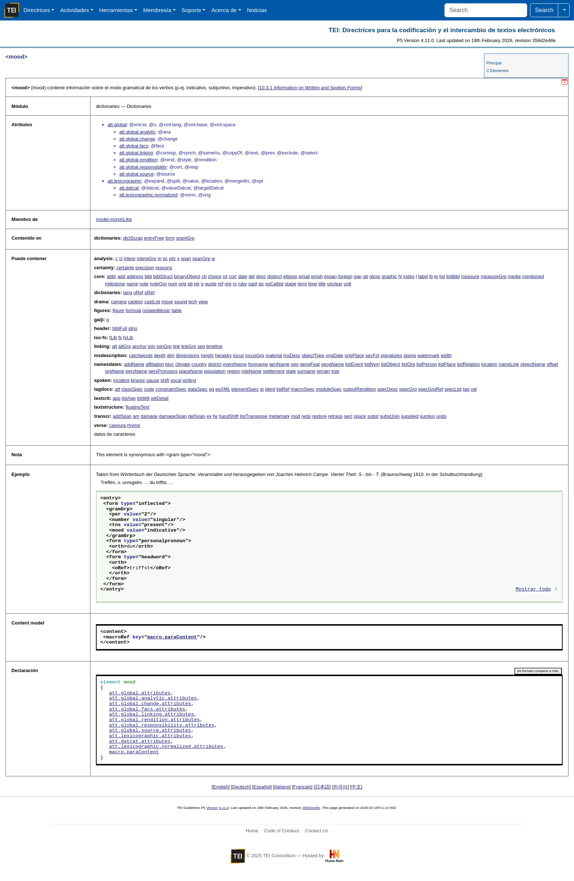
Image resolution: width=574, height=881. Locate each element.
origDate (334, 355)
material (273, 355)
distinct (274, 276)
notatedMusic (156, 310)
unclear (334, 283)
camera (119, 301)
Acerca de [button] (223, 10)
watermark (429, 355)
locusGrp (254, 355)
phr (172, 258)
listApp (128, 398)
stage (290, 283)
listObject (390, 364)
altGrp (124, 346)
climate (182, 364)
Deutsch (241, 787)
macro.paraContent (172, 637)
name (132, 283)
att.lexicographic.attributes (150, 736)
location (489, 364)
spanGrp (201, 258)
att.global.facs (133, 146)
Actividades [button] (74, 10)
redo (306, 416)
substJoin (390, 416)
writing (189, 380)
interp (129, 258)
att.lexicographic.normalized (148, 195)
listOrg (408, 364)
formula (133, 310)
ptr (197, 283)
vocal (175, 380)
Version (212, 808)
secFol (372, 355)
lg (436, 276)
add (121, 276)
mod (295, 416)
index (409, 276)
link (176, 346)
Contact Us (316, 830)
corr (233, 276)
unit (347, 283)
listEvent (354, 364)
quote (210, 283)
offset (552, 364)
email (304, 276)
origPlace (354, 355)
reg (228, 283)
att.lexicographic (124, 181)
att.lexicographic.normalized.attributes (166, 746)
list (442, 276)
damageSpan (173, 416)
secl (348, 416)
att (117, 389)
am (136, 416)
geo (295, 364)
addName (134, 364)
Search (544, 10)
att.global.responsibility (143, 167)
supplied (409, 416)
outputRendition (359, 389)
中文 (356, 787)
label (423, 276)
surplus (427, 416)
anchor (139, 346)
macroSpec (302, 389)
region (233, 371)
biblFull (119, 328)
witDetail (159, 398)
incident (121, 380)
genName (279, 364)
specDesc (387, 389)
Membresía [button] (157, 10)
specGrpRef (430, 389)
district (214, 364)
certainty (125, 267)
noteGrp (158, 283)
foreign (345, 276)
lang (127, 292)
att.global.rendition (138, 159)
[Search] (485, 10)
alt (114, 346)
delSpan (196, 416)
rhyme (133, 425)
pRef (149, 292)
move (167, 301)
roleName (251, 371)
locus (238, 355)
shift (164, 380)
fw (215, 416)
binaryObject (187, 276)
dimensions (188, 355)
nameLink (509, 364)
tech (192, 301)
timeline (214, 346)
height (207, 355)
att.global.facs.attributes (147, 709)
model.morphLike (114, 219)
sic (261, 283)
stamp (409, 355)
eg (211, 389)
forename (258, 364)
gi (262, 389)
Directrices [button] (36, 10)
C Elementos (498, 70)
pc (165, 258)
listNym (372, 364)
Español (261, 787)
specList (453, 389)
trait (335, 371)
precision (144, 267)
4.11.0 (224, 808)
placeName (191, 371)
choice (214, 276)
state (291, 371)
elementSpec (245, 389)
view (203, 301)
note (144, 283)
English (220, 787)
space (360, 416)
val (474, 389)
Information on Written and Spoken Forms (310, 87)
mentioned (533, 276)
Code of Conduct (281, 830)
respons (164, 267)
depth (160, 355)
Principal (494, 63)
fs (120, 337)
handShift (229, 416)
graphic (389, 276)
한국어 (340, 787)
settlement (273, 371)
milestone (115, 283)
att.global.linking (136, 152)
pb (190, 283)
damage (149, 416)
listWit (143, 398)
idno (132, 328)
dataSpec (198, 389)
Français (302, 787)
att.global (117, 124)
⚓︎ (556, 589)
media (514, 276)
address (135, 276)
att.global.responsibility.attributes (162, 725)
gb (365, 276)
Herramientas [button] (116, 10)
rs (235, 283)
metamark (279, 416)
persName (136, 371)
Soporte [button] (191, 10)
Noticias (257, 10)
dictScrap (133, 238)
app (116, 398)
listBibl (453, 276)
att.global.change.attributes (150, 704)
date (242, 276)
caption (135, 301)
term (302, 283)
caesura (117, 425)
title (322, 283)
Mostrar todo (533, 589)
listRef (283, 389)
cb (204, 276)
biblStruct (162, 276)
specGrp (408, 389)
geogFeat (310, 364)
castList (152, 301)
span (186, 258)
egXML (222, 389)
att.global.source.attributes (150, 730)
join (151, 346)
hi (400, 276)
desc (261, 276)
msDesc (291, 355)
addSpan (122, 416)
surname (306, 371)
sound (180, 301)
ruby (242, 283)
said (252, 283)
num (172, 283)
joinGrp (164, 346)
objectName (532, 364)
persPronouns (163, 371)
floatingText (137, 407)
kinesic (138, 380)
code (149, 389)
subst (373, 416)
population (214, 371)
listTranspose (254, 416)
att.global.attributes (140, 693)
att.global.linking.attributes (151, 714)
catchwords (141, 355)
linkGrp (188, 346)
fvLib (128, 337)
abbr (111, 276)
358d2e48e (311, 808)
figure (118, 310)
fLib (113, 337)
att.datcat (129, 188)
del (252, 276)
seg (201, 346)
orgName (114, 371)
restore (319, 416)
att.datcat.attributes (140, 741)
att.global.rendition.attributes (154, 720)
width (446, 355)
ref (220, 283)
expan (330, 276)
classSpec (132, 389)
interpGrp (146, 258)
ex (209, 416)
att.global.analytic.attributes (153, 698)
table (177, 310)
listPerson (426, 364)
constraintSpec (171, 389)
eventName (235, 364)
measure (470, 276)
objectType (313, 355)
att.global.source (136, 174)
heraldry (223, 355)
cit (225, 276)
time (312, 283)
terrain (323, 371)
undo (441, 416)
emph (317, 276)
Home (252, 830)
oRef (138, 292)
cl (120, 258)
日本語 (322, 787)
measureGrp (494, 276)
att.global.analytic (137, 132)
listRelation (468, 364)
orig (182, 283)
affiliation (155, 364)
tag (466, 389)
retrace (335, 416)
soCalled (274, 283)
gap (357, 276)
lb (431, 276)
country (199, 364)
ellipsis (290, 276)
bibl (148, 276)
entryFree (154, 238)
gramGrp (185, 238)
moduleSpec (329, 389)
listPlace (447, 364)
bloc (169, 364)
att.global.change (137, 139)
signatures (391, 355)
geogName (332, 364)
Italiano (281, 787)
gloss (374, 276)
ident (270, 389)
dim (171, 355)
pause (152, 380)
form (170, 238)
